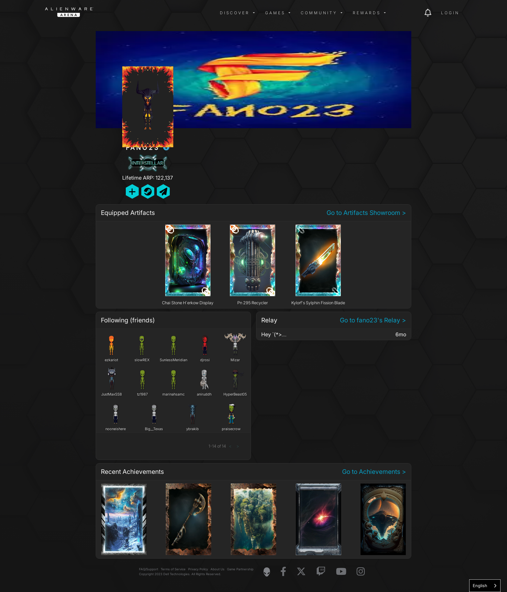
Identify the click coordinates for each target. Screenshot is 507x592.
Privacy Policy (198, 569)
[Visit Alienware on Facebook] (283, 571)
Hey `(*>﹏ (274, 334)
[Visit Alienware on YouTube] (341, 571)
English (480, 585)
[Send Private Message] (163, 191)
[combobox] (485, 585)
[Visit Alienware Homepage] (266, 571)
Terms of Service (173, 569)
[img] (148, 12)
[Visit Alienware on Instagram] (360, 571)
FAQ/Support (148, 569)
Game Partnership (240, 569)
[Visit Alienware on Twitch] (321, 571)
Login (450, 12)
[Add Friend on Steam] (147, 191)
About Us (217, 569)
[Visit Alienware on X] (301, 571)
